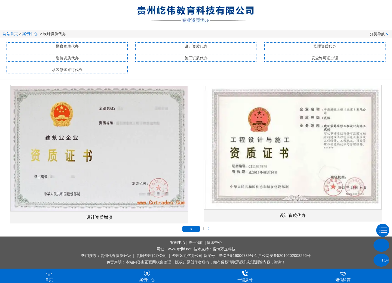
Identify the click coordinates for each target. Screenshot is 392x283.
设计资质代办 (196, 46)
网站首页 (10, 34)
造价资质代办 (67, 58)
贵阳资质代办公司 (151, 255)
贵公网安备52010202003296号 (284, 255)
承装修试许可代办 (67, 69)
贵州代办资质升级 (115, 255)
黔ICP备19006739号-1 (238, 255)
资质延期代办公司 (187, 255)
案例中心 (30, 34)
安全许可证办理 (324, 58)
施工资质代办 (196, 58)
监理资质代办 (324, 46)
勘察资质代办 (67, 46)
